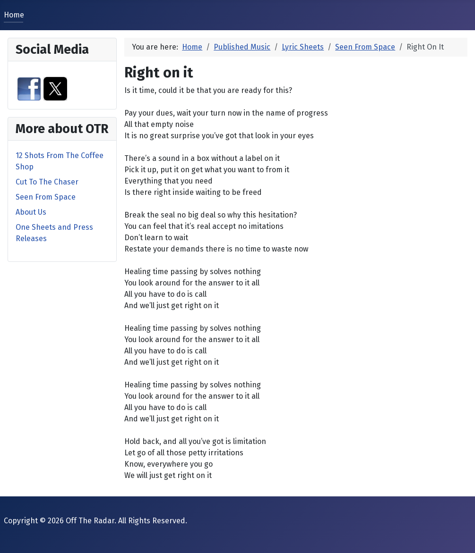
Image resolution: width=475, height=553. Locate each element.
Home (14, 14)
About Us (31, 212)
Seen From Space (46, 197)
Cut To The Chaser (47, 181)
